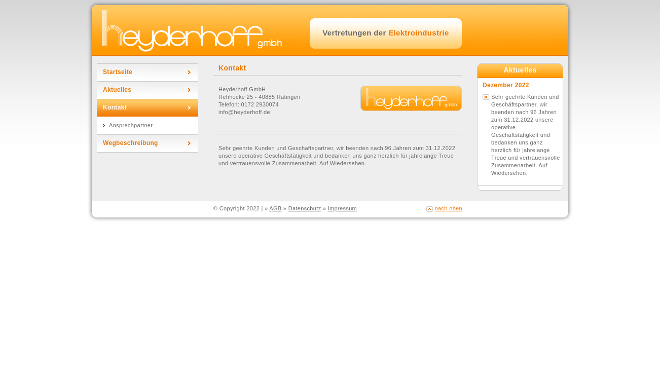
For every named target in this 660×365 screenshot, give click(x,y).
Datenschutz (304, 208)
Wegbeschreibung (130, 143)
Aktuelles (117, 89)
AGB (275, 208)
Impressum (342, 208)
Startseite (117, 72)
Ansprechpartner (131, 125)
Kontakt (115, 107)
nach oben (448, 208)
